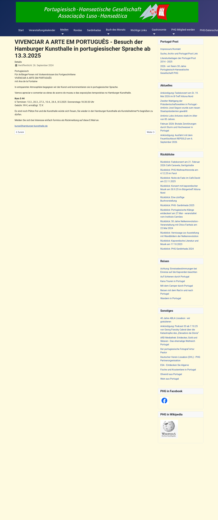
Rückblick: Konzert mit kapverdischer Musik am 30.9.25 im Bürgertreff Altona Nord (180, 189)
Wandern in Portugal (170, 298)
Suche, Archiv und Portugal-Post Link (179, 53)
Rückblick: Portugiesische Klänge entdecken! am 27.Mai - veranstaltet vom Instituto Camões (178, 213)
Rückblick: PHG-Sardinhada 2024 (177, 248)
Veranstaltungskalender (42, 30)
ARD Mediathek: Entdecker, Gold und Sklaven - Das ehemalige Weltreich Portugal (178, 341)
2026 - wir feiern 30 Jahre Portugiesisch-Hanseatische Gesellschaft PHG (174, 69)
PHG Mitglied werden (183, 29)
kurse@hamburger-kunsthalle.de (31, 126)
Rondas (77, 30)
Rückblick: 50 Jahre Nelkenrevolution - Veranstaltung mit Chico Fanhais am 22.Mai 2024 (179, 225)
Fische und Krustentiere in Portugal (178, 369)
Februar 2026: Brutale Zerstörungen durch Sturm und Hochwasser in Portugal (178, 127)
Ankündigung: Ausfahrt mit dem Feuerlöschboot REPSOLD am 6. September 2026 (176, 138)
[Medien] (62, 34)
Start (21, 30)
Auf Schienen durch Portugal (174, 276)
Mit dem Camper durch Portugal (176, 285)
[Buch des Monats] (108, 34)
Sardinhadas (94, 30)
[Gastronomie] (153, 34)
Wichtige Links (139, 30)
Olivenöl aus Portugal (171, 374)
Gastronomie (159, 29)
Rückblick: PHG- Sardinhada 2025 (177, 205)
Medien (64, 29)
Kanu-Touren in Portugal (172, 281)
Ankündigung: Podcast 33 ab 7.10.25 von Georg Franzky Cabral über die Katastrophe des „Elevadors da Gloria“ (179, 329)
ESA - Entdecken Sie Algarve (174, 365)
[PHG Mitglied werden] (173, 34)
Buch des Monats (116, 29)
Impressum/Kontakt (170, 49)
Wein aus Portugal (169, 378)
